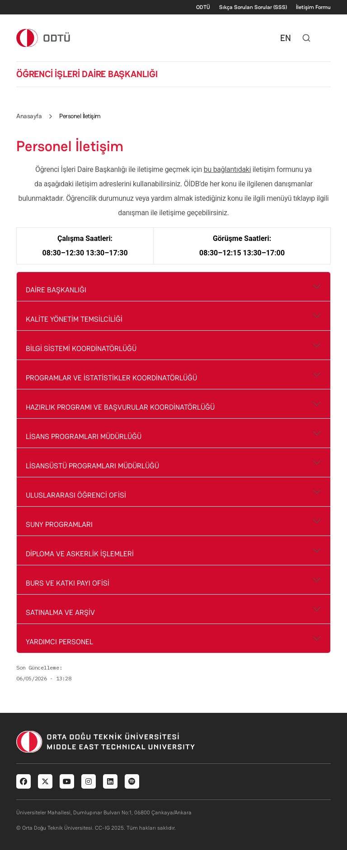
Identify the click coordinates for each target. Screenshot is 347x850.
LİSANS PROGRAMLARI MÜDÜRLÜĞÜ (83, 436)
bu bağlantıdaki (227, 169)
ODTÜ (203, 7)
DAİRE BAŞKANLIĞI (56, 290)
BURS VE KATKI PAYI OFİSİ (67, 583)
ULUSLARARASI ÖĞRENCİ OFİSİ (76, 495)
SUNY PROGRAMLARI (59, 524)
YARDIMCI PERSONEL (59, 642)
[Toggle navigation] (326, 38)
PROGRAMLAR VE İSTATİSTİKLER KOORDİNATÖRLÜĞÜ (111, 378)
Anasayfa (29, 116)
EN (285, 38)
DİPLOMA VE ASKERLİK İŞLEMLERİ (80, 554)
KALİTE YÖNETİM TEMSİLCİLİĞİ (74, 319)
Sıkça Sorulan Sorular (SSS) (253, 7)
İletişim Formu (313, 7)
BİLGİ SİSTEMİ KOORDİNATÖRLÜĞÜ (81, 348)
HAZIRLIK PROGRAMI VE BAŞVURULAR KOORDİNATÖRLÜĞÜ (120, 407)
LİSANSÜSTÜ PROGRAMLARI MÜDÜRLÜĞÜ (92, 466)
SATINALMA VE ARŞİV (60, 612)
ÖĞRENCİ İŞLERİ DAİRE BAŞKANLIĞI (87, 74)
